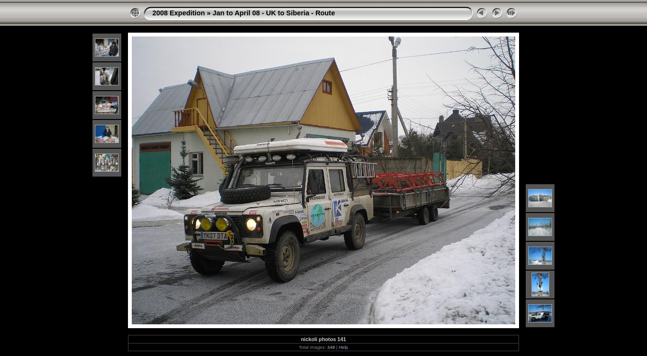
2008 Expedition (178, 13)
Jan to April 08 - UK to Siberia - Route (274, 13)
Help (343, 347)
